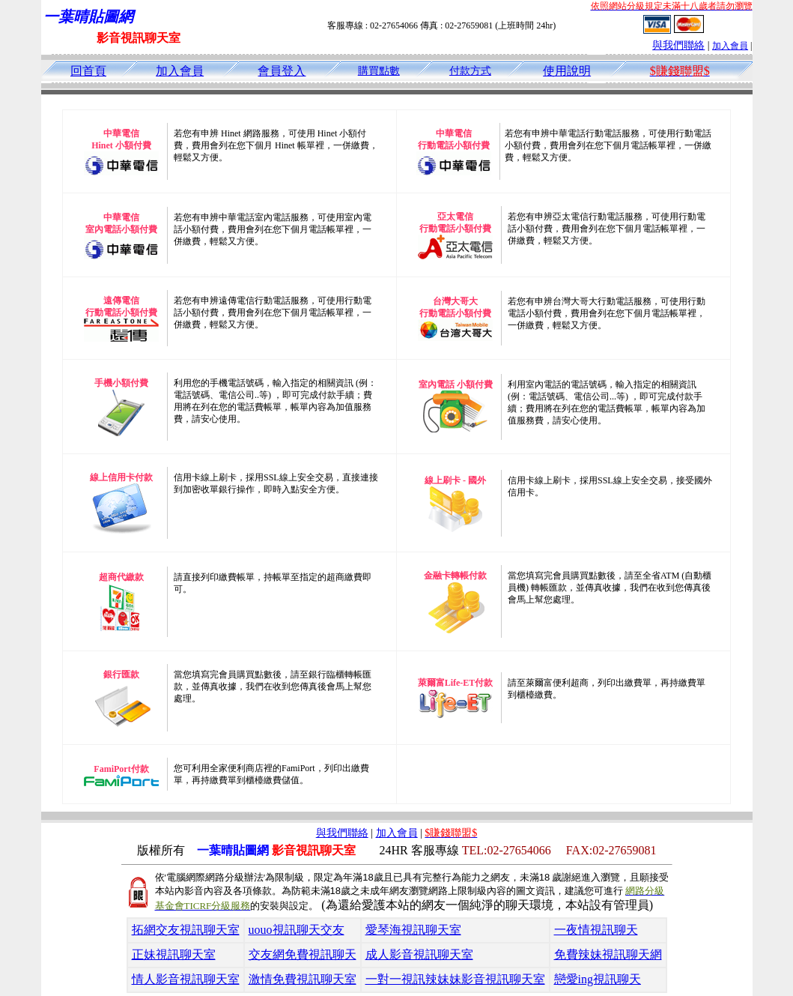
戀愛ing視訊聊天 (597, 979)
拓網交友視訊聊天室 (186, 929)
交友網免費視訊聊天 (302, 954)
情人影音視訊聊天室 (186, 979)
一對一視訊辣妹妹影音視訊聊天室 (455, 979)
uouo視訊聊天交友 (296, 929)
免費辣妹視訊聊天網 (608, 954)
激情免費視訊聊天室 (302, 979)
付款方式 (470, 70)
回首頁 (88, 70)
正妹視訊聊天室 (174, 954)
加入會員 (730, 45)
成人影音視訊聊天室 (419, 954)
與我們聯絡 (678, 45)
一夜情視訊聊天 (596, 929)
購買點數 (379, 70)
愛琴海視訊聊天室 (413, 929)
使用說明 (567, 70)
